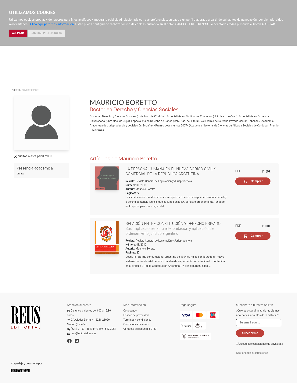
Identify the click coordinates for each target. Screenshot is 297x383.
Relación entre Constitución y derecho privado (173, 223)
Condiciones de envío (135, 324)
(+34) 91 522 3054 (105, 328)
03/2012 (141, 244)
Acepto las (261, 343)
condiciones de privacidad (267, 343)
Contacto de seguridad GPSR (140, 328)
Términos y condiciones (137, 319)
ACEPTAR (18, 33)
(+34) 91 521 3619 (80, 328)
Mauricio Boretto (145, 189)
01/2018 (141, 185)
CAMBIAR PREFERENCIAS (46, 33)
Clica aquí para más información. (52, 24)
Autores (16, 90)
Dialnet (20, 173)
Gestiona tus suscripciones (252, 352)
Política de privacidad (135, 315)
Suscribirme (250, 333)
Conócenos (130, 310)
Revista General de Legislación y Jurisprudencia (163, 181)
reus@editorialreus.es (81, 333)
